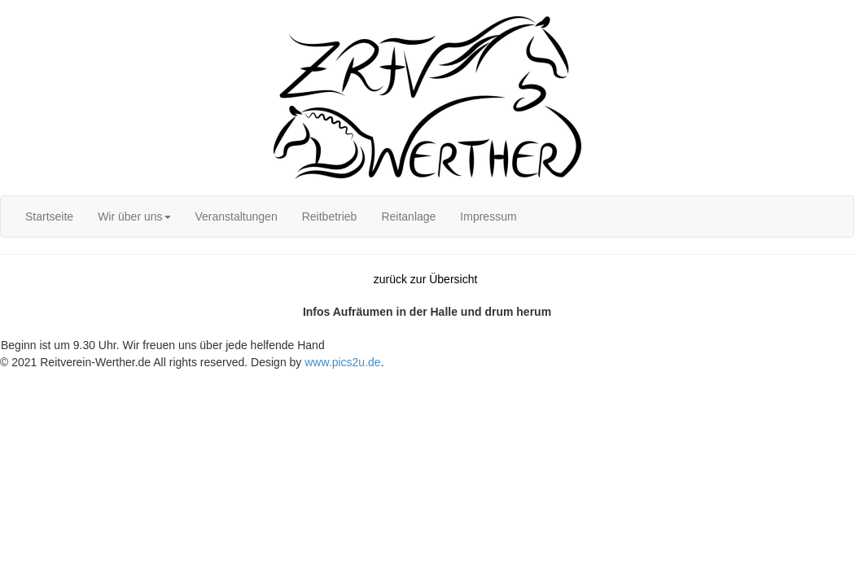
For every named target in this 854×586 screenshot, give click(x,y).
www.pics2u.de (342, 362)
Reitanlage (408, 216)
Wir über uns (134, 216)
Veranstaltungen (236, 216)
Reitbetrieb (329, 216)
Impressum (488, 216)
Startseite (49, 216)
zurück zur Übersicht (426, 279)
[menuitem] (49, 216)
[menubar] (271, 216)
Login (14, 8)
